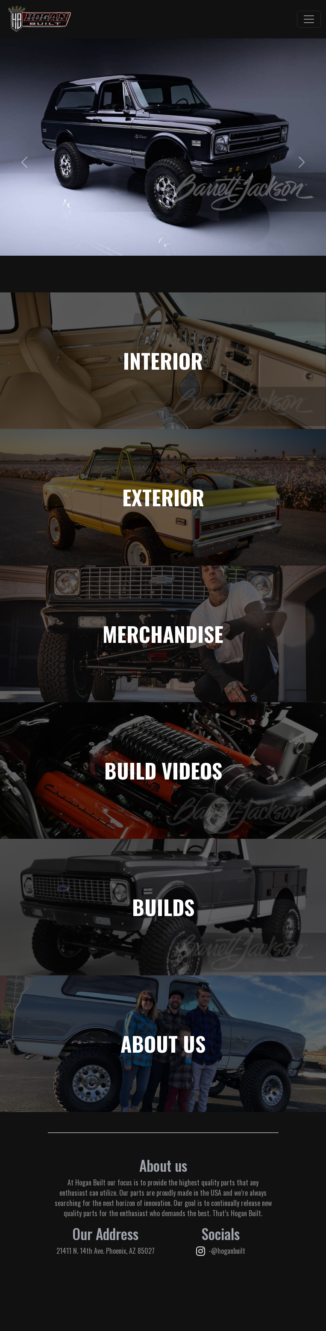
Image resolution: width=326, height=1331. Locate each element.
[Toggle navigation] (309, 19)
